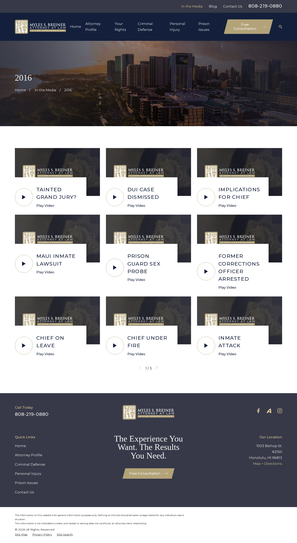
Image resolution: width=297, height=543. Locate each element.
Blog (213, 6)
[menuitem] (21, 534)
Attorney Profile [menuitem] (93, 27)
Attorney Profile (28, 455)
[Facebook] (258, 410)
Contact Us (232, 6)
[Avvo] (269, 410)
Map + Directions (267, 464)
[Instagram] (279, 410)
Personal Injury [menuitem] (177, 27)
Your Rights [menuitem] (120, 27)
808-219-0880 (265, 6)
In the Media (192, 6)
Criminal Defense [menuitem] (145, 27)
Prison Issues (26, 483)
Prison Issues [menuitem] (204, 27)
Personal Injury (28, 474)
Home (20, 446)
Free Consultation (250, 26)
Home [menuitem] (75, 26)
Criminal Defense (30, 464)
